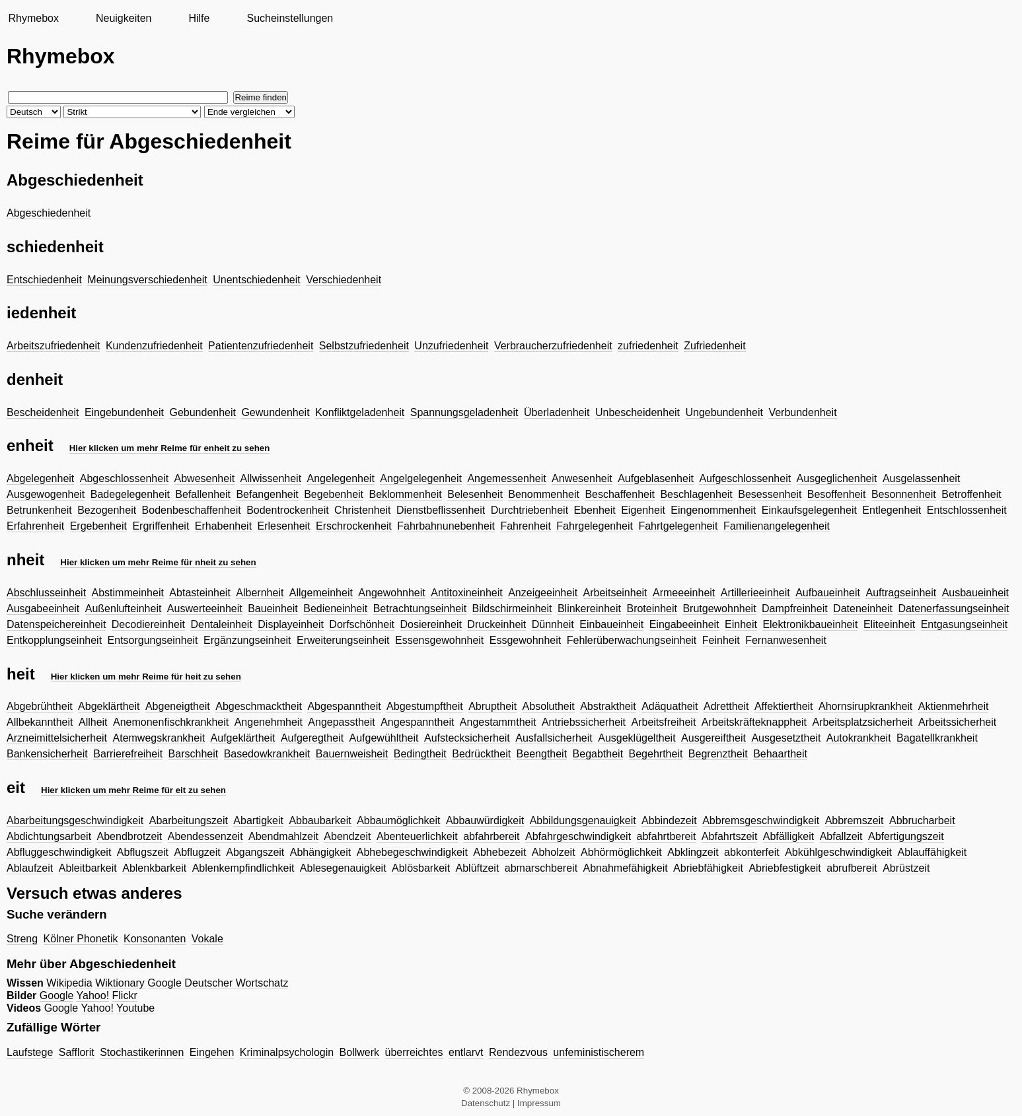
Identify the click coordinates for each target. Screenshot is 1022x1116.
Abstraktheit (608, 706)
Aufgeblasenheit (656, 478)
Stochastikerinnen (142, 1052)
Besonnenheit (903, 494)
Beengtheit (542, 753)
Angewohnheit (391, 592)
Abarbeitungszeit (188, 820)
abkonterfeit (752, 852)
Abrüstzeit (906, 868)
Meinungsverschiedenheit (147, 279)
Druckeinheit (496, 624)
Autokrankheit (858, 738)
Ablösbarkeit (421, 868)
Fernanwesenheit (785, 640)
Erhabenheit (223, 526)
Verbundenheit (802, 412)
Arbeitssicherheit (957, 722)
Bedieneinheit (335, 608)
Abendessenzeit (205, 836)
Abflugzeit (197, 852)
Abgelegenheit (40, 478)
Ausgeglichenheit (837, 478)
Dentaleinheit (221, 624)
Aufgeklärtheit (243, 738)
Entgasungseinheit (964, 624)
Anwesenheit (582, 478)
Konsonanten (155, 938)
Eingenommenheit (713, 510)
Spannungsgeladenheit (464, 412)
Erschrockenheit (354, 526)
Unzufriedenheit (451, 345)
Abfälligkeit (788, 836)
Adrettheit (726, 706)
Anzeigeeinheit (542, 592)
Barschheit (193, 753)
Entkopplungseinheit (54, 640)
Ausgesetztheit (786, 738)
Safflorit (76, 1052)
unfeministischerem (598, 1052)
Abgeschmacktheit (258, 706)
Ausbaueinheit (975, 592)
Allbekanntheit (40, 722)
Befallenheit (203, 494)
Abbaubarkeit (320, 820)
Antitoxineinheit (467, 592)
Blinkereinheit (589, 608)
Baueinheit (273, 608)
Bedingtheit (420, 753)
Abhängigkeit (320, 852)
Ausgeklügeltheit (636, 738)
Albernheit (259, 592)
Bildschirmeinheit (512, 608)
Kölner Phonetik (81, 938)
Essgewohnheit (526, 640)
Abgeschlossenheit (124, 478)
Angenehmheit (269, 722)
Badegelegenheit (130, 494)
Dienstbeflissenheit (440, 510)
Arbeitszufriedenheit (53, 345)
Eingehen (212, 1052)
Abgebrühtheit (40, 706)
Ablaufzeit (30, 868)
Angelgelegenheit (421, 478)
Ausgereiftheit (713, 738)
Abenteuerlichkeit (417, 836)
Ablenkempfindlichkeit (243, 868)
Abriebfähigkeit (708, 868)
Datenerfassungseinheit (953, 608)
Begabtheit (598, 753)
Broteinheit (651, 608)
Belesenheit (475, 494)
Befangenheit (267, 494)
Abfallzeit (841, 836)
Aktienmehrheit (953, 706)
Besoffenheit (836, 494)
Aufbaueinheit (827, 592)
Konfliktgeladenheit (359, 412)
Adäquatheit (669, 706)
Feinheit (721, 640)
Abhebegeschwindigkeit (412, 852)
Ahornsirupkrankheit (865, 706)
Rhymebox (33, 18)
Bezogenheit (106, 510)
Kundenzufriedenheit (154, 345)
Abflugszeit (142, 852)
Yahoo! (93, 995)
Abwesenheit (204, 478)
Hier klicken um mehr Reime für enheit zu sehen (169, 448)
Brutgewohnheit (719, 608)
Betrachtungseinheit (419, 608)
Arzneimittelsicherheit (57, 738)
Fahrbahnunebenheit (446, 526)
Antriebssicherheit (584, 722)
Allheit (93, 722)
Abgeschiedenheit (49, 213)
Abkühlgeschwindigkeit (838, 852)
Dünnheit (553, 624)
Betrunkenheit (39, 510)
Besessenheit (769, 494)
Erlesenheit (284, 526)
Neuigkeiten (124, 18)
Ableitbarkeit (88, 868)
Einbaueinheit (611, 624)
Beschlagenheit (696, 494)
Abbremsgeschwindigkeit (760, 820)
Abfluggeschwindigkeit (59, 852)
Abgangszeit (255, 852)
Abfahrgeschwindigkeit (578, 836)
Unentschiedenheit (257, 279)
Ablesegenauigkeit (343, 868)
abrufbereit (851, 868)
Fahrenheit (525, 526)
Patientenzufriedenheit (260, 345)
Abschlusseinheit (46, 592)
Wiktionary (120, 983)
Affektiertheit (783, 706)
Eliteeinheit (889, 624)
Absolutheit (549, 706)
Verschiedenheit (343, 279)
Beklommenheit (405, 494)
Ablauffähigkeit (932, 852)
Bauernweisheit (352, 753)
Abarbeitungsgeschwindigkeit (75, 820)
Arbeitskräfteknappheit (754, 722)
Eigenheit (643, 510)
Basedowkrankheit (267, 753)
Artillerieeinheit (755, 592)
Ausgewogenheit (46, 494)
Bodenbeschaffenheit (191, 510)
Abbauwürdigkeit (485, 820)
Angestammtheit (498, 722)
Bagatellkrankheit (937, 738)
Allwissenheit (270, 478)
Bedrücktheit (481, 753)
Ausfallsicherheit (554, 738)
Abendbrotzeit (130, 836)
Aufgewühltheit (384, 738)
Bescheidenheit (43, 412)
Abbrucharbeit (922, 820)
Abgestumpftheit (424, 706)
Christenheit (362, 510)
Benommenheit (543, 494)
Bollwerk (359, 1052)
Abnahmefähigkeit (625, 868)
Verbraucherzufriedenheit (553, 345)
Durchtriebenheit (529, 510)
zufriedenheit (648, 345)
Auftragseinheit (900, 592)
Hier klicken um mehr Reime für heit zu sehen (146, 676)
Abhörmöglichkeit (621, 852)
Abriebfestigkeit (784, 868)
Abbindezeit (669, 820)
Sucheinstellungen (289, 18)
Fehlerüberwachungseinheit (632, 640)
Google (164, 983)
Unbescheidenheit (637, 412)
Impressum (539, 1103)
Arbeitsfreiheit (664, 722)
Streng (22, 938)
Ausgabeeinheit (43, 608)
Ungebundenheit (724, 412)
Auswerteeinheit (204, 608)
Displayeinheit (291, 624)
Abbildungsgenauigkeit (583, 820)
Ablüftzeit (477, 868)
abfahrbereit (491, 836)
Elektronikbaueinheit (810, 624)
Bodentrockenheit (287, 510)
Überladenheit (557, 412)
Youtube (135, 1008)
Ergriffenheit (160, 526)
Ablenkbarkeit (154, 868)
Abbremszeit (854, 820)
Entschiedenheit (44, 279)
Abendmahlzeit (283, 836)
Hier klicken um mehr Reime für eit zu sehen (133, 790)
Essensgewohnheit (439, 640)
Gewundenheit (275, 412)
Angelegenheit (341, 478)
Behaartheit (780, 753)
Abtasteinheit (200, 592)
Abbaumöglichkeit (398, 820)
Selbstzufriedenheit (364, 345)
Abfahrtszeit (729, 836)
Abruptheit (492, 706)
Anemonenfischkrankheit (171, 722)
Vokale (207, 938)
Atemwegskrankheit (159, 738)
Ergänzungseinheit (247, 640)
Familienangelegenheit (776, 526)
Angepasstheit (341, 722)
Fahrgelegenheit (594, 526)
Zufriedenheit (714, 345)
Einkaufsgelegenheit (809, 510)
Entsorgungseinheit (153, 640)
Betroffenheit (971, 494)
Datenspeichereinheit (56, 624)
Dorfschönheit (361, 624)
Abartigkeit (258, 820)
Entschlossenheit (967, 510)
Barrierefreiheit (128, 753)
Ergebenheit (98, 526)
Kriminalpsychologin (287, 1052)
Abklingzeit (692, 852)
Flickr (124, 995)
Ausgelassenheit (921, 478)
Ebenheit (595, 510)
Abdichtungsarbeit (49, 836)
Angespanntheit (417, 722)
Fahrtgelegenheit (677, 526)
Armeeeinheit (684, 592)
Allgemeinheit (321, 592)
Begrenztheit (718, 753)
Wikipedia (69, 983)
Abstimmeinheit (128, 592)
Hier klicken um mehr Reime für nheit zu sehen (158, 562)
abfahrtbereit (666, 836)
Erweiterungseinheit (343, 640)
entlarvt (466, 1052)
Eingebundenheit (124, 412)
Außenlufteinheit (123, 608)
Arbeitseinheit (615, 592)
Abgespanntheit (344, 706)
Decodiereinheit (148, 624)
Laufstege (30, 1052)
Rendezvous (518, 1052)
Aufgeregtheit (312, 738)
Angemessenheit (506, 478)
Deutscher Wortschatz (236, 983)
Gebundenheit (202, 412)
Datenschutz (485, 1103)
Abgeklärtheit (108, 706)
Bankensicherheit (47, 753)
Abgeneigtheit (177, 706)
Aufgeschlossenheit (745, 478)
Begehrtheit (656, 753)
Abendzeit (347, 836)
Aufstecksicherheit (467, 738)
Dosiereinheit (431, 624)
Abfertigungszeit (906, 836)
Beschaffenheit (620, 494)
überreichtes (414, 1052)
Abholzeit (553, 852)
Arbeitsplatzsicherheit (862, 722)
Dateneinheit (863, 608)
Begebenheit (333, 494)
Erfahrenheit (35, 526)
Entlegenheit (891, 510)
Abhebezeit (499, 852)
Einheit (741, 624)
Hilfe (198, 18)
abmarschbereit (541, 868)
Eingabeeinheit (684, 624)
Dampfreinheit (795, 608)
